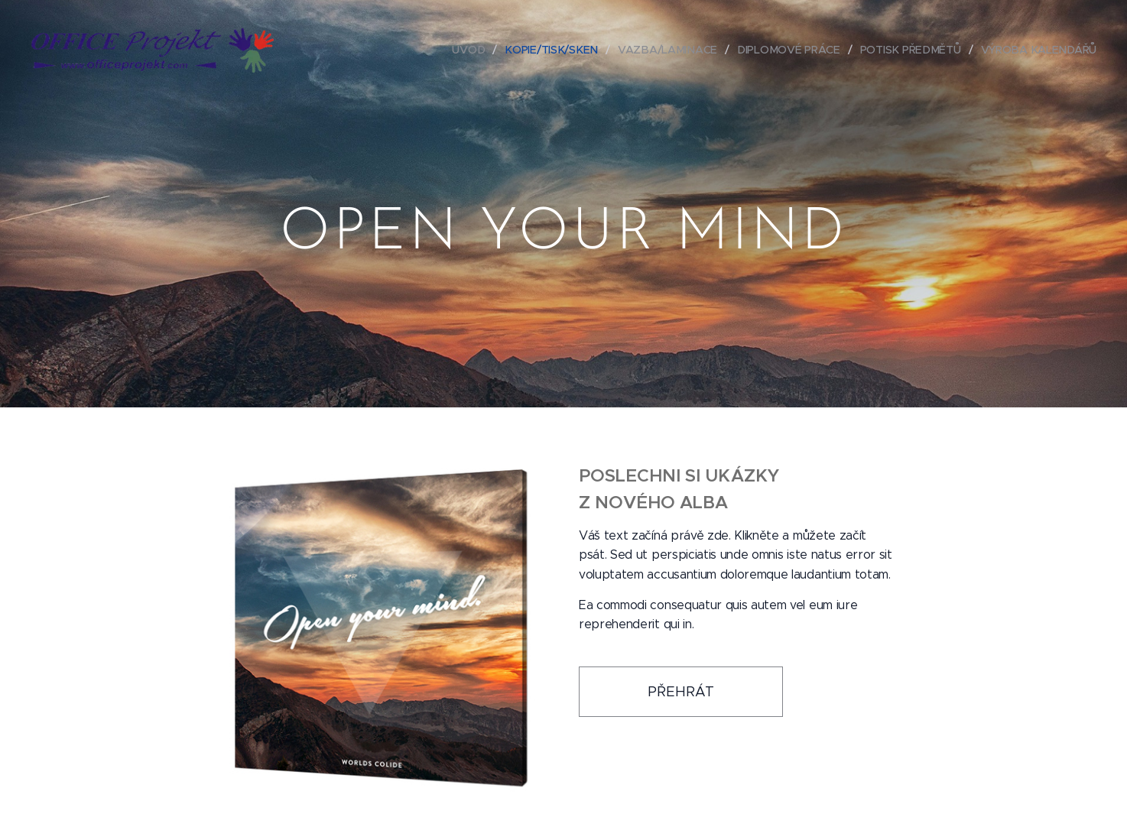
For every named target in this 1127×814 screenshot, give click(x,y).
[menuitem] (476, 50)
